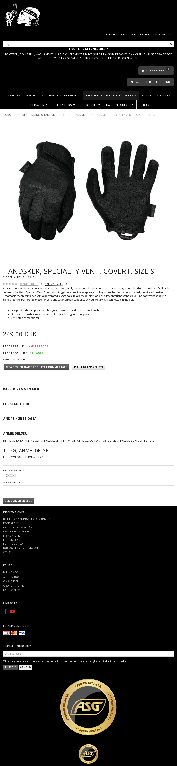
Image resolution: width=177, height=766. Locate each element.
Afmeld (25, 667)
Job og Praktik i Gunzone (21, 547)
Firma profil (140, 34)
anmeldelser (30, 284)
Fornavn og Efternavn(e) (22, 457)
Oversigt (9, 552)
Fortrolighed (116, 34)
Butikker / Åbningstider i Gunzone (27, 519)
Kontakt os (163, 34)
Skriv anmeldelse (57, 283)
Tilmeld (10, 667)
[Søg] (171, 44)
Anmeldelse (12, 482)
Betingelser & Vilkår (17, 527)
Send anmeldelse (18, 501)
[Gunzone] (22, 13)
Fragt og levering (16, 531)
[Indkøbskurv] (155, 70)
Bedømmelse (12, 470)
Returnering (12, 539)
